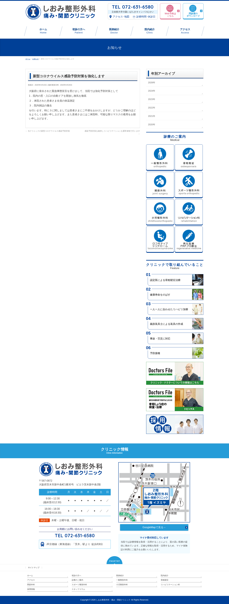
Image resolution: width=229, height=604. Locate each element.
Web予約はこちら (170, 15)
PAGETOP (114, 561)
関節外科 (31, 584)
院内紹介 (164, 575)
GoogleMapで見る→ (154, 527)
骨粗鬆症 (164, 580)
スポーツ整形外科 (79, 584)
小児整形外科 (122, 584)
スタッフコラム (78, 589)
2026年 (151, 82)
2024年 (151, 91)
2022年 (151, 107)
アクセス (31, 580)
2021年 (151, 116)
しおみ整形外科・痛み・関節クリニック (113, 600)
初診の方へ (76, 575)
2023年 (151, 99)
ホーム (30, 575)
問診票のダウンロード (193, 15)
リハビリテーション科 (170, 584)
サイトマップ (33, 568)
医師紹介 (120, 575)
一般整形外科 (122, 580)
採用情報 (31, 589)
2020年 (151, 124)
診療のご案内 (77, 580)
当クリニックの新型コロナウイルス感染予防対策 (47, 131)
